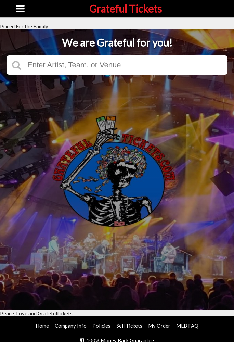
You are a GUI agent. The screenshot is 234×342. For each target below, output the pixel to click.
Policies (101, 325)
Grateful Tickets (125, 8)
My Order (159, 325)
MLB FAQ (187, 325)
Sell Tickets (129, 325)
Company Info (71, 325)
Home (42, 325)
